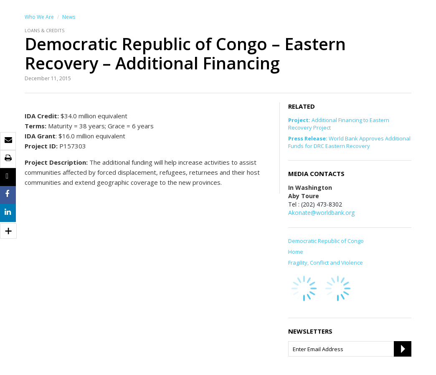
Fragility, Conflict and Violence (325, 262)
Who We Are (39, 16)
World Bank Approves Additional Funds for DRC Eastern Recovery (349, 142)
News (68, 16)
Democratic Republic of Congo (326, 241)
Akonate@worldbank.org (321, 213)
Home (295, 251)
